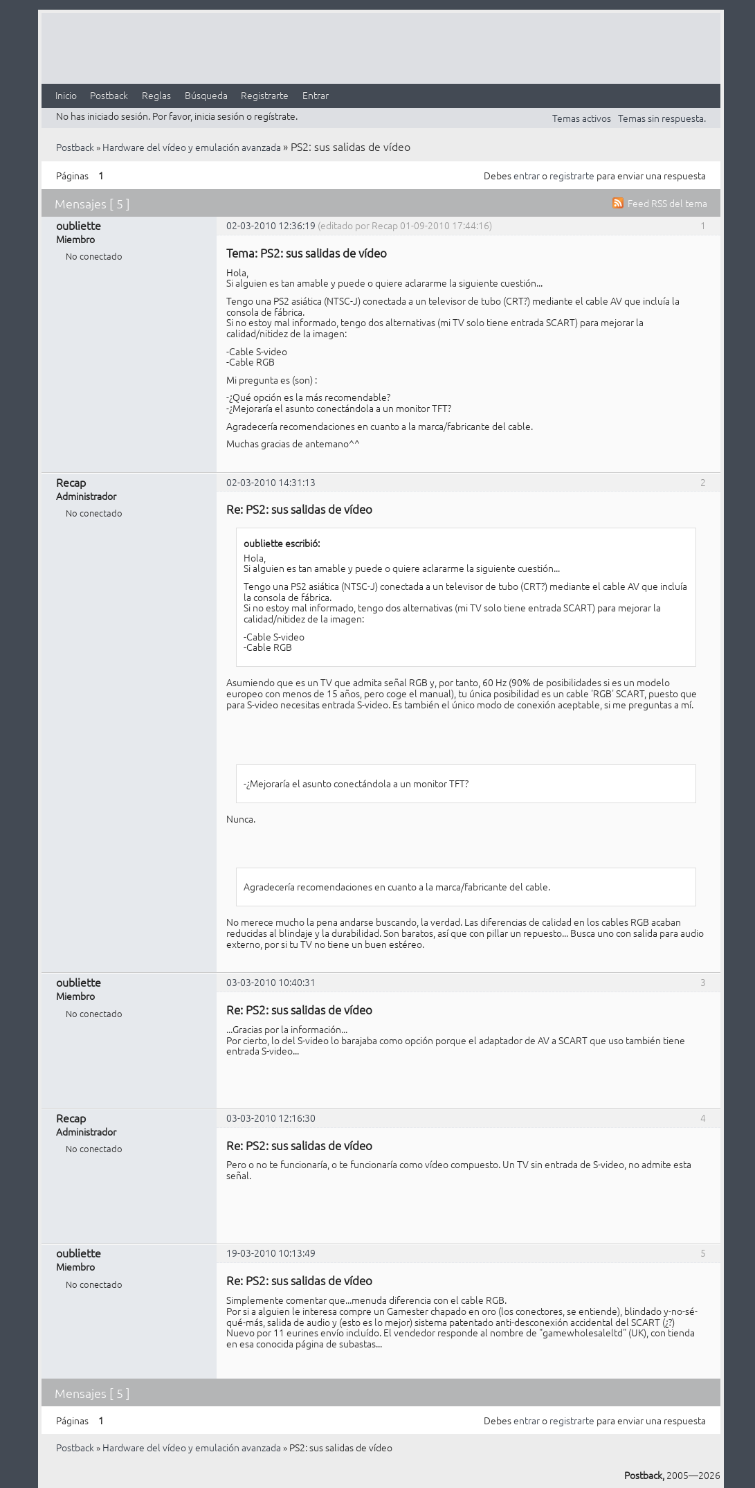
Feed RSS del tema (667, 203)
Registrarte (265, 95)
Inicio (66, 95)
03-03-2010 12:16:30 (271, 1117)
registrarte (571, 175)
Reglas (156, 95)
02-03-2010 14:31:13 (271, 482)
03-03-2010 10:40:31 (271, 982)
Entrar (315, 95)
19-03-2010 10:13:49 (271, 1253)
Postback (109, 95)
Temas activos (581, 118)
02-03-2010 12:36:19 (271, 225)
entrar (526, 175)
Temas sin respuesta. (662, 118)
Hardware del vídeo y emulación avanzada (191, 147)
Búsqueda (206, 95)
